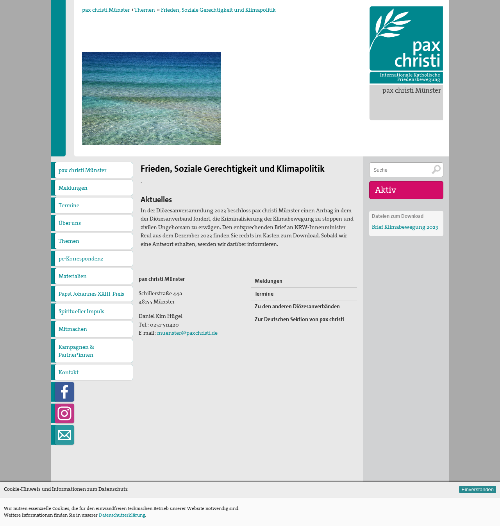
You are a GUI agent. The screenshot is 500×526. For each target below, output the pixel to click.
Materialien (73, 276)
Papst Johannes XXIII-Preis (91, 293)
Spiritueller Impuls (81, 311)
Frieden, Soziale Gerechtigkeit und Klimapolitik (218, 9)
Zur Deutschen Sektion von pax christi (299, 319)
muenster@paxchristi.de (187, 332)
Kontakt (69, 372)
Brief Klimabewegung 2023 (405, 226)
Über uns (70, 222)
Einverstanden (477, 489)
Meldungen (73, 187)
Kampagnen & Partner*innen (76, 350)
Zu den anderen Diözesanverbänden (297, 306)
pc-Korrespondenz (81, 258)
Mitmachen (73, 328)
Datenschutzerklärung (122, 515)
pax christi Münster (411, 90)
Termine (69, 205)
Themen (144, 9)
